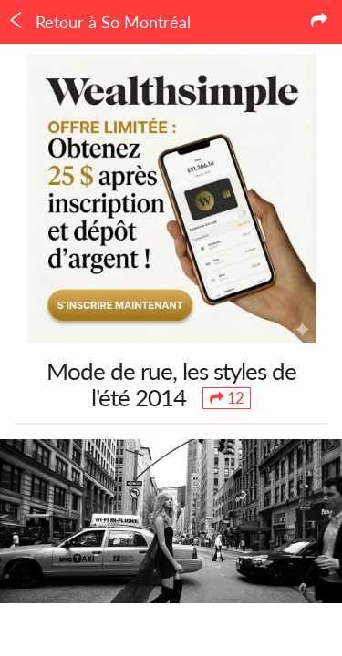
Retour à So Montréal (99, 22)
